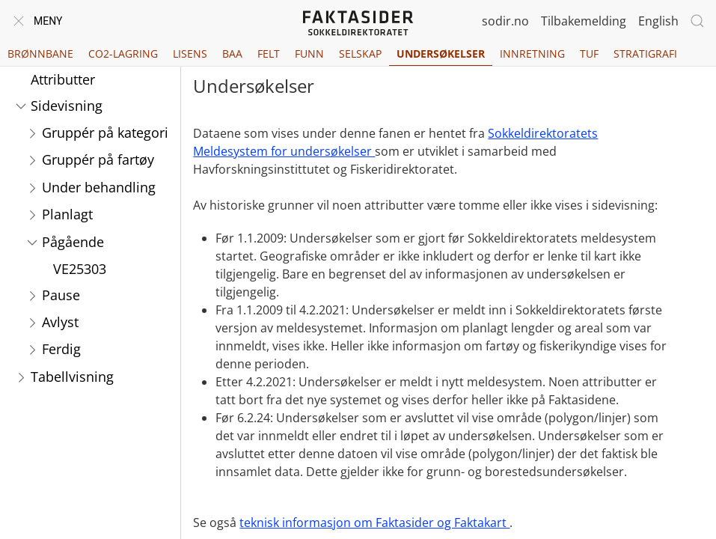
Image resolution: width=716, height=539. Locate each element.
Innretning (532, 53)
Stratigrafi (645, 53)
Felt (268, 53)
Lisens (190, 53)
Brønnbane (40, 53)
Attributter (63, 79)
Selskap (360, 53)
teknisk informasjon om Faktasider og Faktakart (374, 522)
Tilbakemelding (583, 21)
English (658, 21)
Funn (309, 53)
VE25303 (79, 269)
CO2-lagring (123, 53)
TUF (589, 53)
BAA (232, 53)
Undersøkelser (441, 53)
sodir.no (505, 21)
